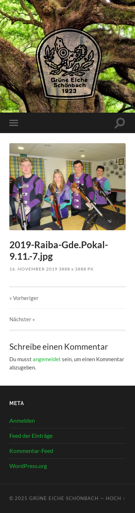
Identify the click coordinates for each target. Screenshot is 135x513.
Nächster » (22, 319)
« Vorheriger (24, 298)
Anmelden (22, 420)
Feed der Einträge (31, 435)
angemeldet (47, 359)
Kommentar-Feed (31, 450)
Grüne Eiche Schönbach (64, 498)
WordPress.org (28, 465)
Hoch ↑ (115, 498)
